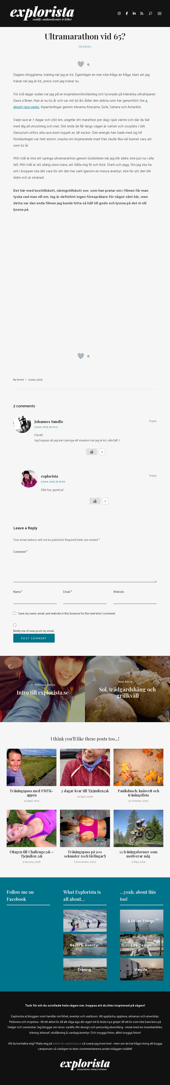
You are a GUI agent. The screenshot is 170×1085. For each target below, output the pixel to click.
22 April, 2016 (31, 800)
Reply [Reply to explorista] (153, 475)
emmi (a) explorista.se (67, 1043)
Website (118, 591)
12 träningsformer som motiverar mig (138, 854)
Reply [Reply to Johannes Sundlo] (153, 421)
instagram (119, 13)
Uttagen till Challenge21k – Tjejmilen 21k (32, 854)
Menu (159, 14)
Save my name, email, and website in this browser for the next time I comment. (67, 613)
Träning (85, 46)
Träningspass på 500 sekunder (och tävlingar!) (85, 854)
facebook (126, 13)
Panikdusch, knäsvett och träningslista (138, 792)
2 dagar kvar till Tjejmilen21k (85, 790)
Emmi (20, 379)
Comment (20, 551)
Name (18, 591)
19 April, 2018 (85, 796)
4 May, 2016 (138, 861)
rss (141, 13)
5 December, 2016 (85, 861)
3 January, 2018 (32, 861)
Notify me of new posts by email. (33, 630)
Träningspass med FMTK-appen (31, 792)
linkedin (134, 13)
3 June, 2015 (35, 379)
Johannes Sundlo (48, 421)
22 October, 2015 (138, 800)
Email (67, 591)
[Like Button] (80, 64)
